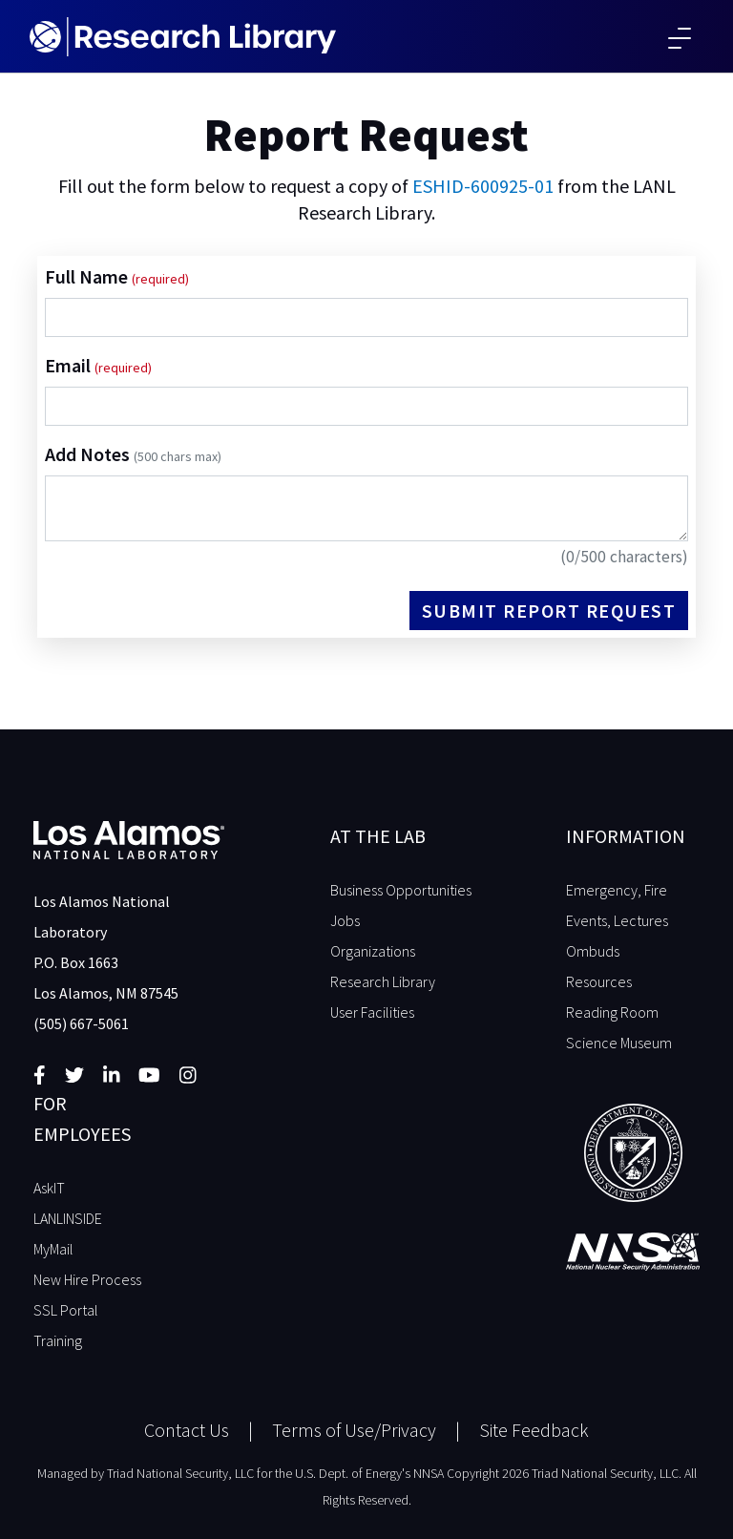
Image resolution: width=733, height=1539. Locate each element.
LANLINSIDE (67, 1218)
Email (69, 365)
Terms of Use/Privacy (354, 1430)
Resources (599, 981)
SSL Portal (65, 1309)
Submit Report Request (549, 610)
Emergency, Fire (616, 889)
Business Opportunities (400, 889)
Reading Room (612, 1012)
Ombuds (592, 950)
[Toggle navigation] (679, 36)
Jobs (345, 920)
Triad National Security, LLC (180, 1473)
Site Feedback (534, 1430)
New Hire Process (87, 1279)
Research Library (382, 981)
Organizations (372, 950)
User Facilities (372, 1012)
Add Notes (133, 454)
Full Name (88, 276)
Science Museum (619, 1042)
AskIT (49, 1187)
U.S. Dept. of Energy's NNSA (369, 1473)
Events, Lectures (617, 920)
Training (57, 1340)
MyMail (53, 1248)
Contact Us (186, 1430)
